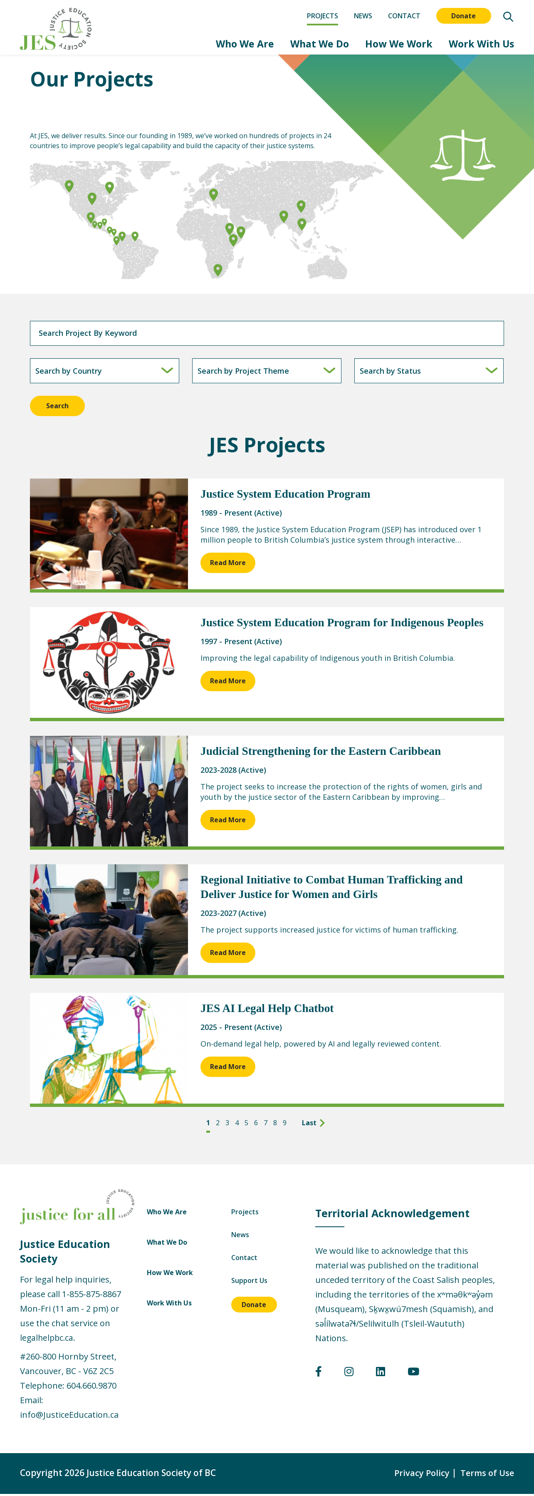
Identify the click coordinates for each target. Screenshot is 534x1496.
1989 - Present (226, 515)
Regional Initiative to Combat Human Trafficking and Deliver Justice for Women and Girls (334, 889)
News (363, 15)
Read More (228, 565)
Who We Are (213, 44)
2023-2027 (218, 915)
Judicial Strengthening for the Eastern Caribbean (323, 753)
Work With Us (478, 44)
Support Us (468, 1283)
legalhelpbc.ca (47, 1339)
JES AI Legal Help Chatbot (268, 1011)
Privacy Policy (419, 1475)
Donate (463, 15)
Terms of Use (486, 1475)
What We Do (297, 44)
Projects (322, 15)
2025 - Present (226, 1030)
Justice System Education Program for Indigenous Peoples (345, 625)
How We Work (386, 44)
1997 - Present (226, 644)
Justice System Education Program (287, 496)
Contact (404, 15)
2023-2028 (218, 772)
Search (57, 408)
